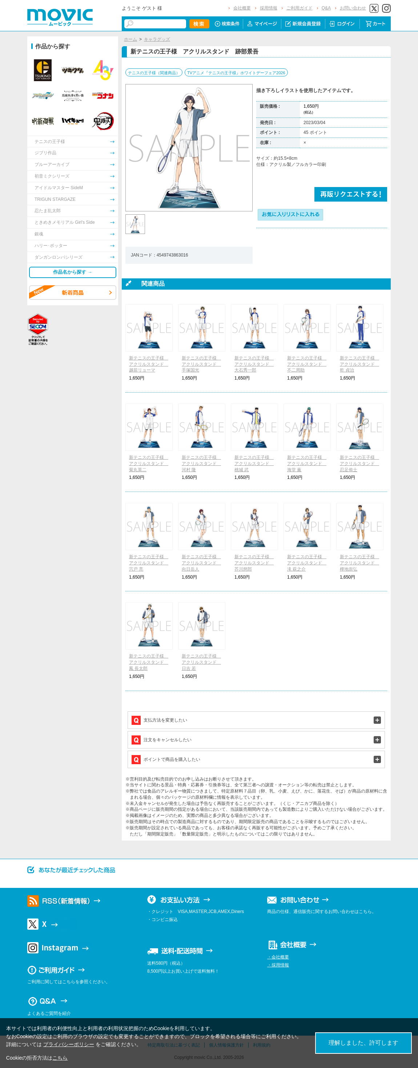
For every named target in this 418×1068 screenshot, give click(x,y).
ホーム (130, 39)
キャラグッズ (157, 39)
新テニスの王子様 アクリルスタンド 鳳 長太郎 (148, 662)
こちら (60, 1058)
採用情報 (268, 8)
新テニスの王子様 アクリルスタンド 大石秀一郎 (254, 364)
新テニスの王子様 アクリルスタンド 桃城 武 (254, 463)
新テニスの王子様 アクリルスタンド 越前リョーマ (148, 364)
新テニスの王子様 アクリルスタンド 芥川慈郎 (254, 563)
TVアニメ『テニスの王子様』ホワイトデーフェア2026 (236, 73)
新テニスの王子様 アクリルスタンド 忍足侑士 (359, 463)
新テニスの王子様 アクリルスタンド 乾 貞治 (359, 364)
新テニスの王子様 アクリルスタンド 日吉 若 (201, 662)
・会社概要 (278, 957)
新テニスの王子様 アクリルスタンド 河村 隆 (201, 463)
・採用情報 (278, 965)
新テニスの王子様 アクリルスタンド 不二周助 (306, 364)
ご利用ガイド (299, 8)
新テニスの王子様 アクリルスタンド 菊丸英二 (148, 463)
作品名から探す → (72, 272)
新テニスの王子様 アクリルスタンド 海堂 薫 (306, 463)
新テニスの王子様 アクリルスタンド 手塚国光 (201, 364)
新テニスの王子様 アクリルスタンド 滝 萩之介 (306, 563)
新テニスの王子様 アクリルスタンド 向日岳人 (201, 563)
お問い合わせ (353, 8)
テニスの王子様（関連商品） (154, 73)
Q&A (326, 8)
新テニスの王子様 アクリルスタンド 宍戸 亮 (148, 563)
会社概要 (242, 8)
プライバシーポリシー (68, 1044)
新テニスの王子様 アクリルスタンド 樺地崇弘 (359, 563)
